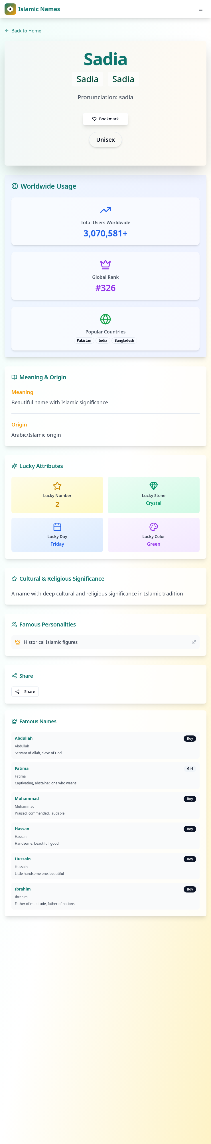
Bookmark (105, 118)
